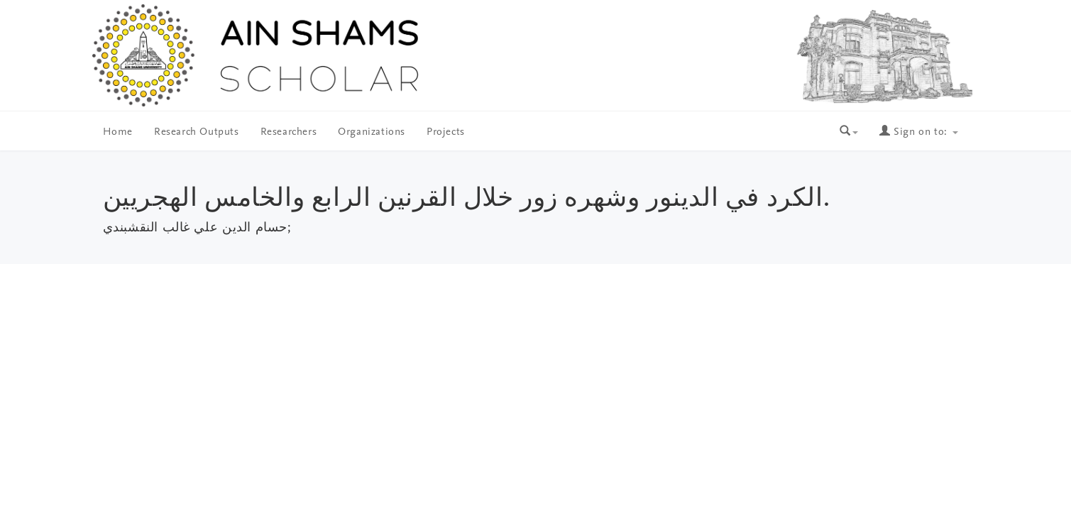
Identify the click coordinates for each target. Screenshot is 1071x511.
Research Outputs (196, 132)
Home (118, 132)
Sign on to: (918, 132)
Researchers (288, 132)
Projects (446, 132)
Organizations (371, 132)
